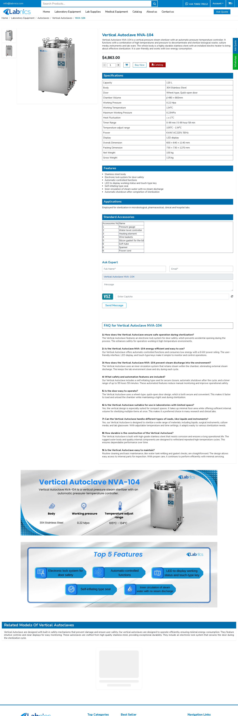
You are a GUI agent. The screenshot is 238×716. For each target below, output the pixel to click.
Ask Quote (222, 11)
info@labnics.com (13, 3)
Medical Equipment (116, 11)
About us (151, 11)
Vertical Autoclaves (62, 18)
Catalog (137, 11)
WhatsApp (235, 61)
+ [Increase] (118, 65)
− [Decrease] (104, 65)
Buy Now (139, 64)
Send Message (114, 305)
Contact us (168, 11)
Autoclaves (43, 18)
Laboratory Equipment (68, 11)
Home (46, 11)
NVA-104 (80, 18)
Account (217, 3)
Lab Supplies (93, 11)
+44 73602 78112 (196, 4)
